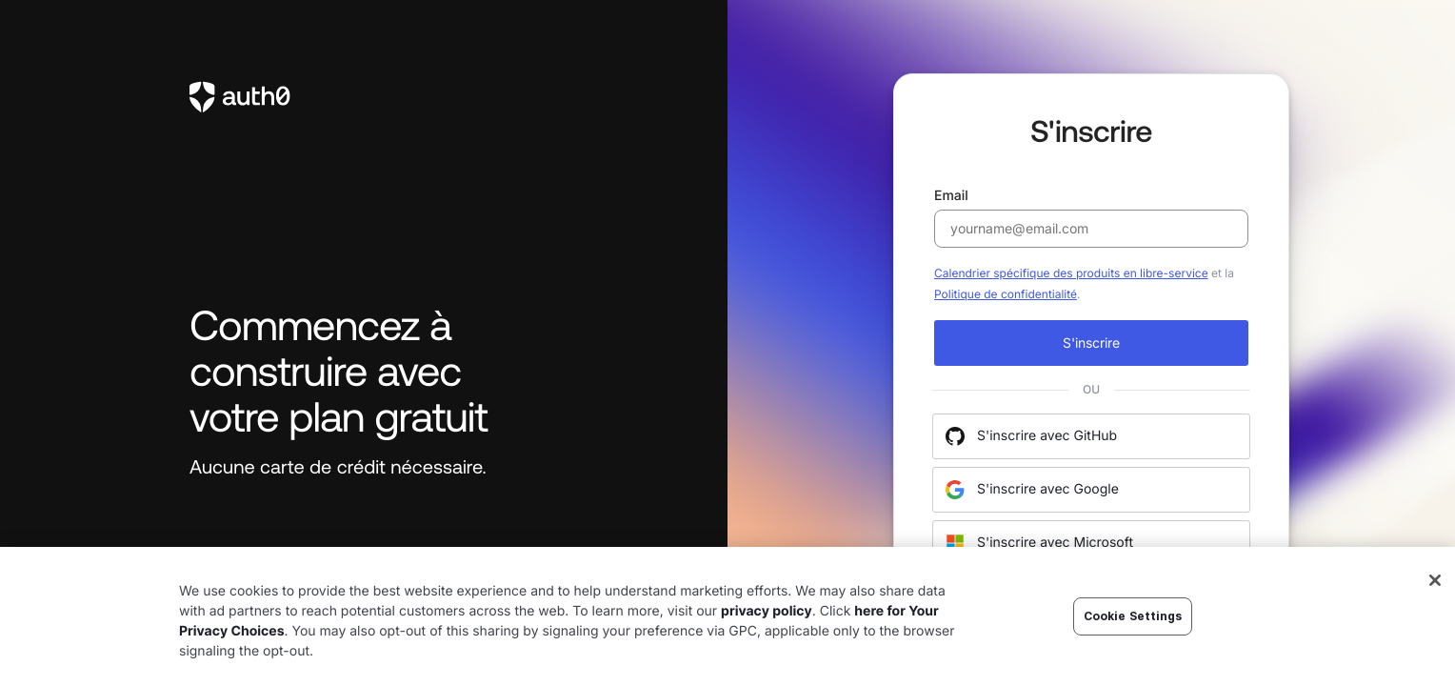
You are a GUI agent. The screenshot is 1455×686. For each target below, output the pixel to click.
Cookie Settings (1133, 616)
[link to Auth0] (363, 97)
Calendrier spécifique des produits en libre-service (1071, 273)
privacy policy (766, 611)
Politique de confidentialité (1005, 294)
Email (1091, 218)
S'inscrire (1091, 342)
